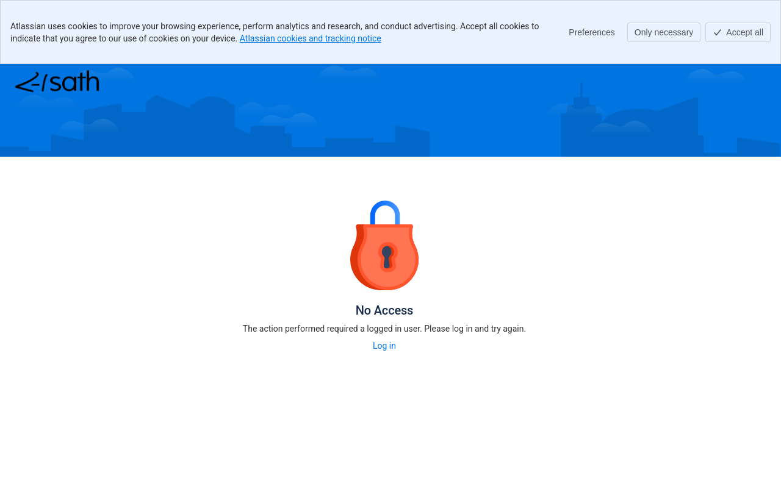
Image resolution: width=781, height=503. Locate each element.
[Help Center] (57, 81)
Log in (384, 346)
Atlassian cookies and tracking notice (310, 38)
